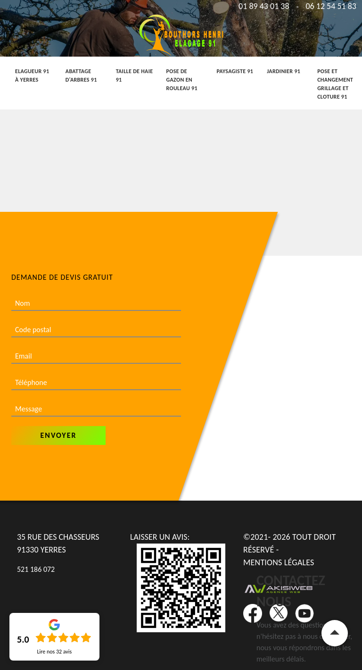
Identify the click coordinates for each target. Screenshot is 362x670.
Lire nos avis (54, 651)
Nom (22, 303)
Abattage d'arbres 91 (81, 75)
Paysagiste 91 (234, 71)
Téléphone (31, 382)
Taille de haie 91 (134, 75)
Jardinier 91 (283, 71)
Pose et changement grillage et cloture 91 (335, 84)
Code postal (33, 329)
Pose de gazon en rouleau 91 (181, 80)
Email (23, 356)
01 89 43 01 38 (264, 6)
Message (28, 408)
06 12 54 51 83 (330, 6)
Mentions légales (278, 562)
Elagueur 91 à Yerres (32, 75)
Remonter (334, 633)
